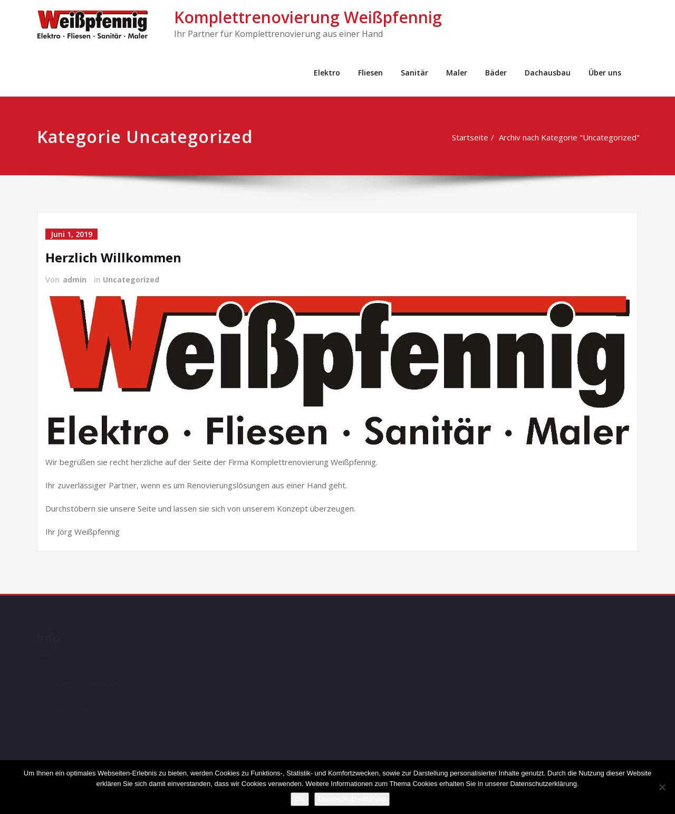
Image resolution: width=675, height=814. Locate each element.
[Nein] (662, 787)
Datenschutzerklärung (352, 799)
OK (300, 799)
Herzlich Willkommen (113, 257)
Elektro (327, 73)
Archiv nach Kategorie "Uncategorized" (570, 137)
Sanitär (414, 73)
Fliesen (370, 73)
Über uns (605, 73)
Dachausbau (548, 73)
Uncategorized (131, 280)
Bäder (496, 73)
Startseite (471, 137)
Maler (456, 73)
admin (74, 280)
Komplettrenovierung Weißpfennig (308, 17)
